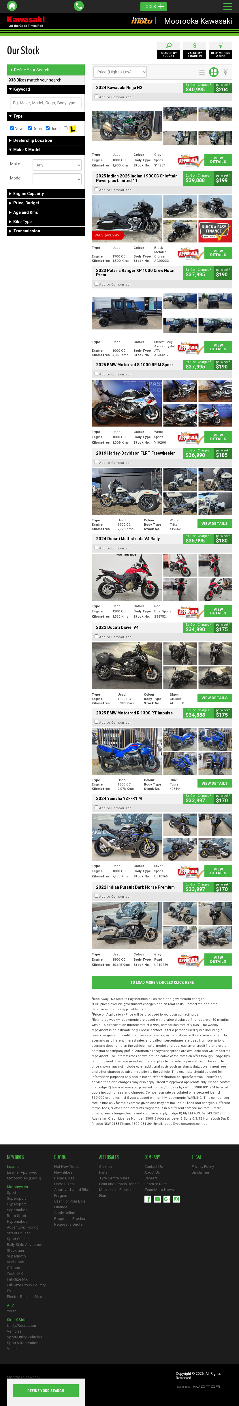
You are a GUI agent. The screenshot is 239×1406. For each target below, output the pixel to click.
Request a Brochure (71, 1218)
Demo (36, 128)
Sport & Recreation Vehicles (22, 1345)
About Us (152, 1172)
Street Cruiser (18, 1233)
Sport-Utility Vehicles (24, 1337)
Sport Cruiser (18, 1238)
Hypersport (16, 1204)
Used (53, 128)
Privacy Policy (203, 1166)
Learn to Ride (155, 1183)
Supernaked (17, 1209)
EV (9, 1290)
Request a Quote (68, 1224)
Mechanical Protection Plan (118, 1192)
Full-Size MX (17, 1279)
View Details (218, 159)
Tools (153, 6)
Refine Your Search (29, 70)
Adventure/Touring (23, 1227)
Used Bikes (64, 1183)
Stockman (15, 1250)
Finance (60, 1207)
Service (105, 1166)
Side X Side (17, 1319)
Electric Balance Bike (24, 1296)
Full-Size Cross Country (26, 1285)
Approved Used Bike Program (71, 1192)
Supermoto (16, 1256)
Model (15, 178)
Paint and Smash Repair (119, 1183)
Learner (13, 1166)
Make (15, 163)
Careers (151, 1178)
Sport (11, 1192)
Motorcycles (17, 1186)
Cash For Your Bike (70, 1201)
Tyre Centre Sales (114, 1178)
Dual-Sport (16, 1261)
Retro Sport (16, 1215)
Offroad (13, 1267)
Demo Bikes (64, 1178)
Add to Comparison (115, 97)
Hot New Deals (66, 1166)
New (16, 128)
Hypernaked (17, 1221)
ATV (10, 1305)
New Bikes (63, 1172)
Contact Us (153, 1166)
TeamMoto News (159, 1189)
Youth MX (15, 1273)
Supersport (16, 1198)
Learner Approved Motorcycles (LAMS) (24, 1175)
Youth (11, 1311)
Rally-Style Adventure (24, 1244)
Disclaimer (200, 1172)
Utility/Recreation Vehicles (21, 1328)
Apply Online (64, 1212)
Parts (103, 1172)
